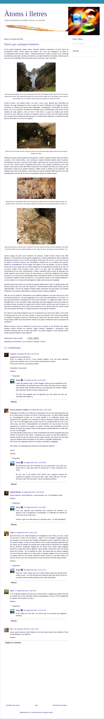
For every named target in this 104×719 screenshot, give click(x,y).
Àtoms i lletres (25, 14)
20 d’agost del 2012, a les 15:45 (28, 354)
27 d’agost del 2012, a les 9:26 (25, 591)
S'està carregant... (79, 44)
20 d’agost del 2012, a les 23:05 (40, 410)
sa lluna (13, 354)
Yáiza (12, 532)
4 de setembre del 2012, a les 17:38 (25, 629)
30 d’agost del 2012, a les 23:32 (35, 610)
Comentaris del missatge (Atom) (41, 712)
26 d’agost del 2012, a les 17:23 (35, 570)
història (42, 341)
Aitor (12, 591)
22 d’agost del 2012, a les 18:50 (35, 462)
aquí (40, 153)
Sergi (18, 380)
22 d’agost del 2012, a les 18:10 (33, 492)
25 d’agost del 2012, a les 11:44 (26, 532)
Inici (36, 705)
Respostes (16, 376)
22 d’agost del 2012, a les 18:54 (35, 507)
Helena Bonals (15, 492)
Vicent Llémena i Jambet (19, 410)
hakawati (22, 280)
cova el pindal (27, 341)
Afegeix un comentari (13, 643)
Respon (12, 371)
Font (66, 203)
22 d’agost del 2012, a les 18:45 (35, 380)
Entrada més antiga (60, 705)
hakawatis (35, 341)
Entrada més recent (13, 705)
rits (11, 629)
